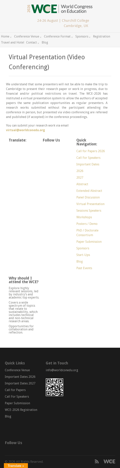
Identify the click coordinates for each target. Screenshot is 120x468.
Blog (45, 42)
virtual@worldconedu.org (25, 130)
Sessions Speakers (88, 210)
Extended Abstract (89, 191)
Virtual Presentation (90, 204)
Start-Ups (83, 255)
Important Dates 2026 (20, 377)
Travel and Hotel (12, 42)
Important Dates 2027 (20, 383)
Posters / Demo (87, 224)
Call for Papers (15, 390)
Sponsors (81, 36)
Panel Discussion (88, 197)
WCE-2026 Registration (21, 410)
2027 (79, 177)
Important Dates (87, 164)
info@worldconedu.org (62, 370)
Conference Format (57, 36)
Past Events (84, 268)
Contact (31, 42)
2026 (79, 171)
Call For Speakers (88, 158)
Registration (101, 36)
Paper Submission (89, 242)
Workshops (84, 217)
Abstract (82, 184)
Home (5, 36)
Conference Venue (26, 36)
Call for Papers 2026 (90, 151)
